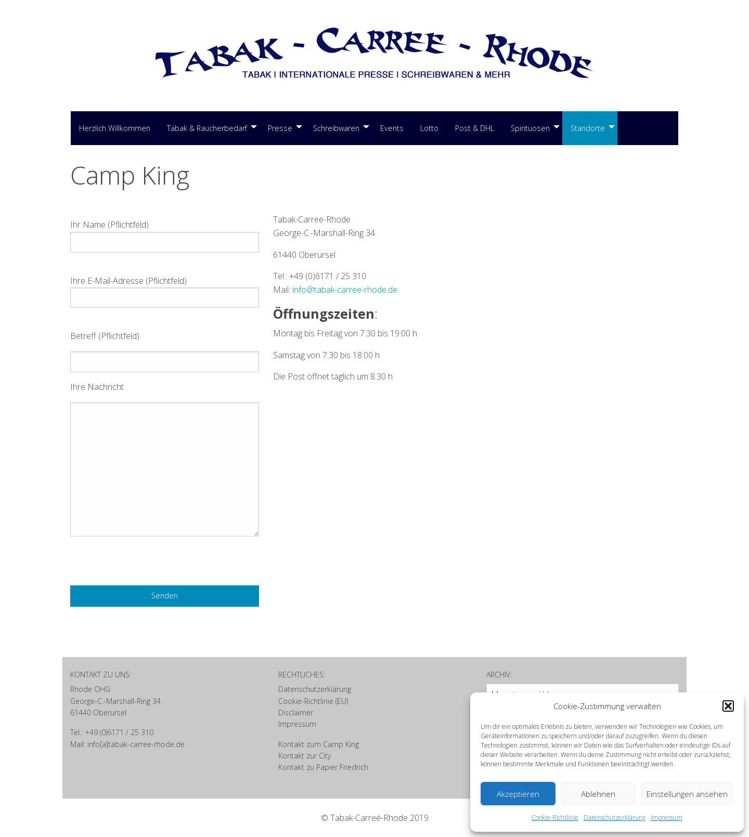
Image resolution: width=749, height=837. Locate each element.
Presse (280, 128)
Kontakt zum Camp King (318, 744)
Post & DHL (474, 128)
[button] (728, 706)
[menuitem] (115, 128)
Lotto (429, 128)
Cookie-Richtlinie (555, 817)
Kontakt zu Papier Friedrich (323, 767)
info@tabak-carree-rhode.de (344, 289)
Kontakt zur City (304, 756)
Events (392, 128)
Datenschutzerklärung (614, 817)
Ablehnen (598, 794)
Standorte (588, 128)
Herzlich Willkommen (114, 128)
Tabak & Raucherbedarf (207, 128)
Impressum (666, 817)
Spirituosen (530, 128)
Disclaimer (295, 712)
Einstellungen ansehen (687, 794)
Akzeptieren (518, 794)
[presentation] (149, 565)
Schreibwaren (336, 128)
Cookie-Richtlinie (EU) (313, 701)
